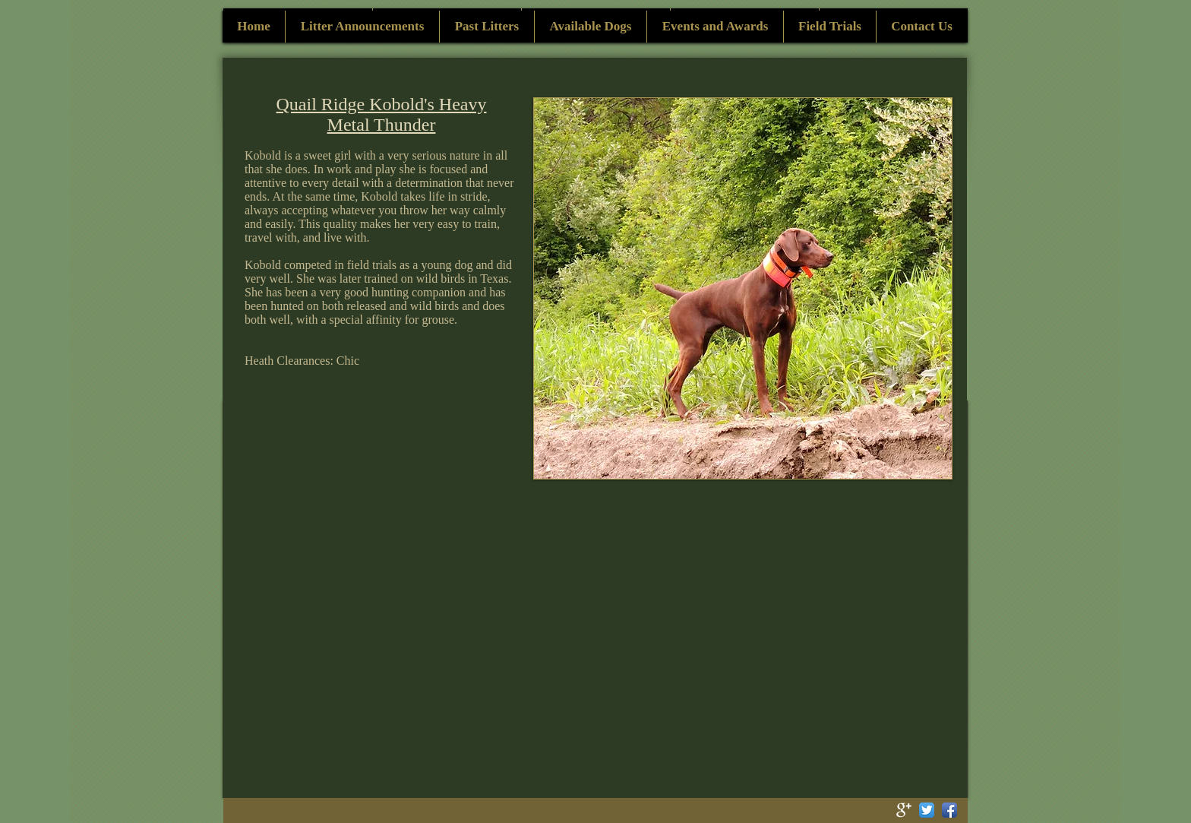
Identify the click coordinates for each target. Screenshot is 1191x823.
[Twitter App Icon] (926, 810)
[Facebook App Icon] (949, 810)
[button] (742, 288)
